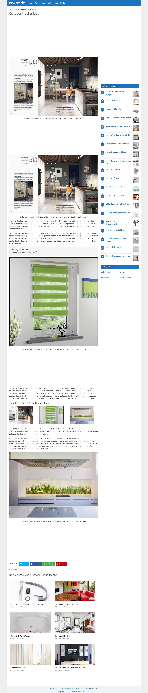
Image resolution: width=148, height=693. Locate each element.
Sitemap (52, 685)
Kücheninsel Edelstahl (63, 633)
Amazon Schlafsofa (113, 109)
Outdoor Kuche (18, 567)
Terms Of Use (76, 685)
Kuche (62, 3)
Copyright (68, 685)
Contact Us (59, 685)
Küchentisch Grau (113, 100)
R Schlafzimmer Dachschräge (117, 144)
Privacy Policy (93, 685)
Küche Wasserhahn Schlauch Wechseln (70, 665)
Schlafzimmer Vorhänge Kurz (117, 204)
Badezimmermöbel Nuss (115, 230)
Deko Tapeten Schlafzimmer (117, 187)
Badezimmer (40, 3)
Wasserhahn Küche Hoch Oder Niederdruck (26, 601)
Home (30, 3)
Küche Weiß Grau (112, 178)
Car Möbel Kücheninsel (115, 195)
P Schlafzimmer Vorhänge (116, 152)
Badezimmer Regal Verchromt (118, 213)
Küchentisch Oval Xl (113, 247)
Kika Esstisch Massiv (113, 170)
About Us (85, 685)
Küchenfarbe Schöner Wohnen (66, 601)
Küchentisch (105, 277)
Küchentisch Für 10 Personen (21, 633)
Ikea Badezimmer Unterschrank (118, 118)
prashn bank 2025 (84, 689)
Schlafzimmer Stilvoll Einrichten (118, 126)
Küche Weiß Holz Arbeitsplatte (118, 135)
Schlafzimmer (52, 3)
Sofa (102, 281)
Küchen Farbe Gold (17, 665)
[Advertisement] (53, 38)
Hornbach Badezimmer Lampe (118, 256)
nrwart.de (17, 3)
